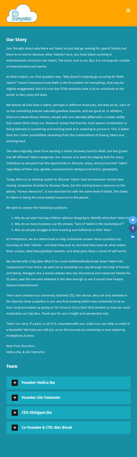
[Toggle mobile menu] (128, 10)
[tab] (68, 383)
